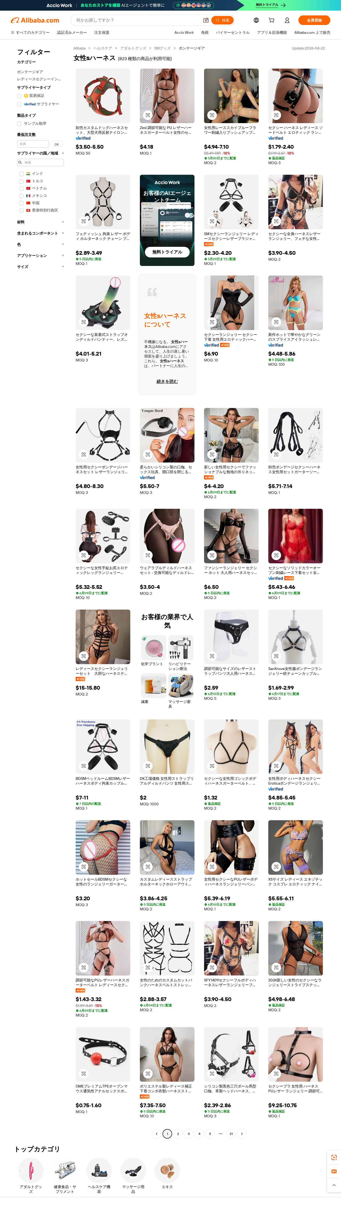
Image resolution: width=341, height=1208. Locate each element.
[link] (334, 1157)
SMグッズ (162, 48)
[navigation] (40, 592)
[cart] (273, 21)
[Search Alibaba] (137, 20)
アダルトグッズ (133, 48)
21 (231, 1134)
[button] (206, 20)
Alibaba (80, 48)
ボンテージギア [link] (192, 48)
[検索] (222, 20)
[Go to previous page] (156, 1134)
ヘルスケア (103, 48)
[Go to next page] (242, 1134)
